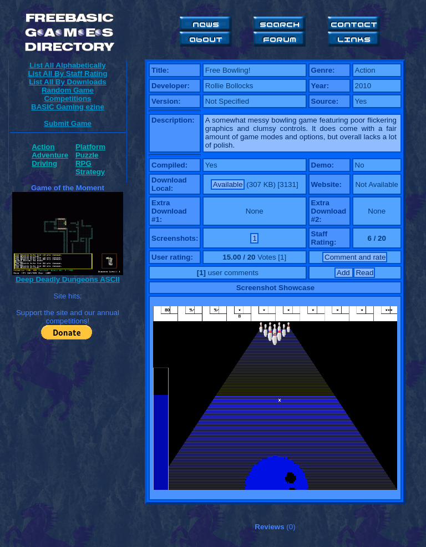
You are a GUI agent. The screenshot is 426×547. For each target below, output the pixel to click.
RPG (83, 163)
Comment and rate (355, 257)
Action (43, 147)
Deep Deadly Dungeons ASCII (68, 279)
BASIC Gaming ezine (67, 107)
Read (364, 273)
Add (344, 273)
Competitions (67, 98)
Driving (44, 163)
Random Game (68, 90)
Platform (90, 147)
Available (228, 184)
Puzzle (86, 155)
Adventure (50, 155)
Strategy (90, 172)
